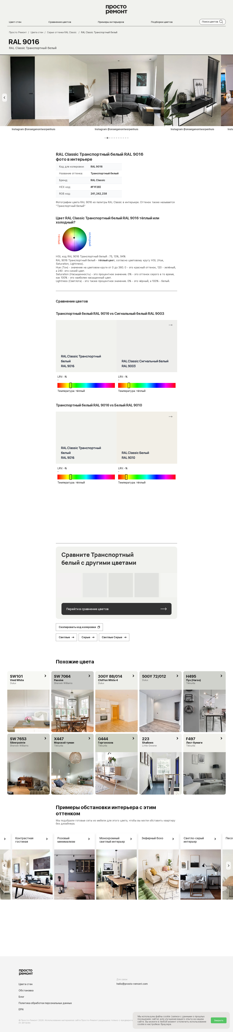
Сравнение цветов (59, 22)
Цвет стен (15, 22)
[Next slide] (228, 98)
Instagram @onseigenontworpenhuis (116, 129)
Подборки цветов (161, 22)
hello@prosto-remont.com (132, 983)
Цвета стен (26, 984)
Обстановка (26, 990)
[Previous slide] (4, 98)
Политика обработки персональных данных (45, 1003)
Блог (21, 996)
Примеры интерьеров (111, 22)
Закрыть (218, 1020)
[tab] (105, 138)
